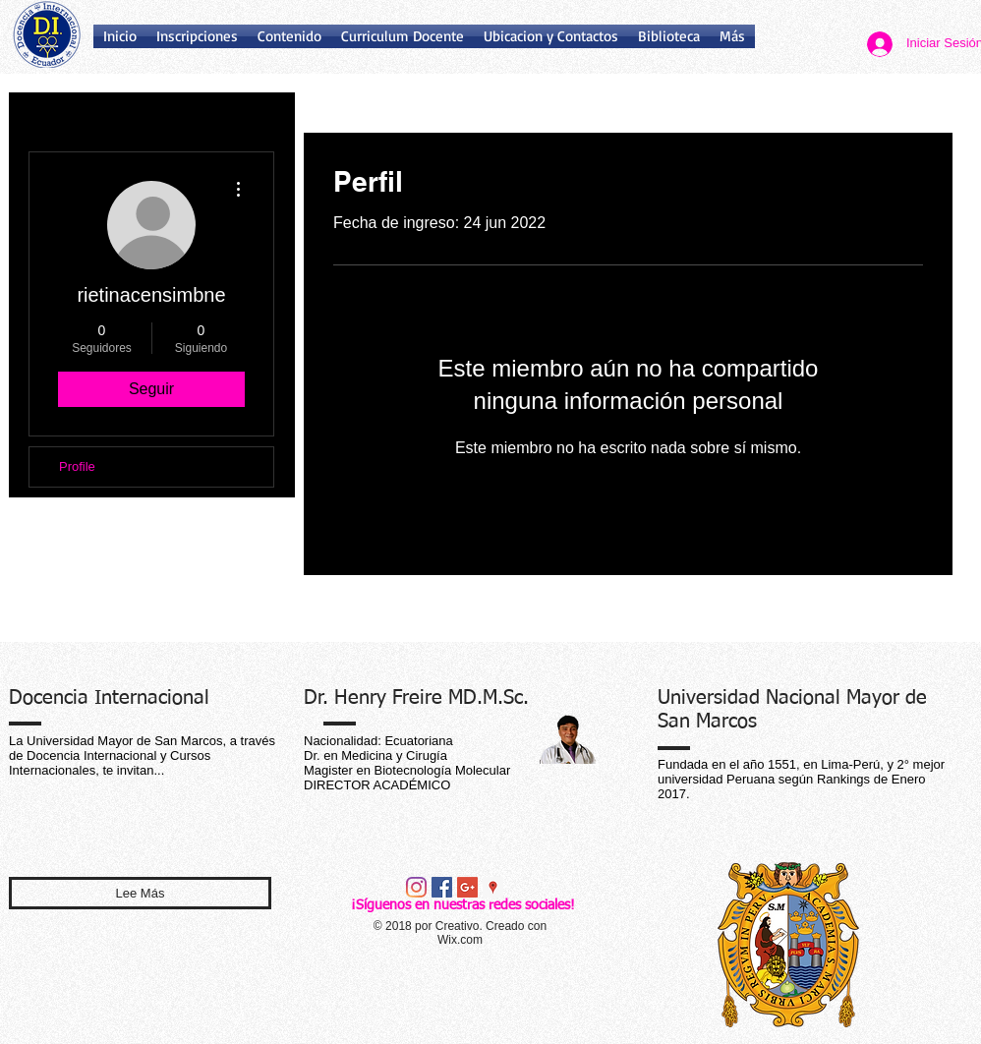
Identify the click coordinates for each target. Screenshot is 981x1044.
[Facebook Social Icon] (442, 887)
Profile (77, 466)
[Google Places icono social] (493, 887)
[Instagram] (416, 887)
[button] (669, 36)
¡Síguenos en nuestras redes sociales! (463, 905)
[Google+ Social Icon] (467, 887)
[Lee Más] (140, 893)
